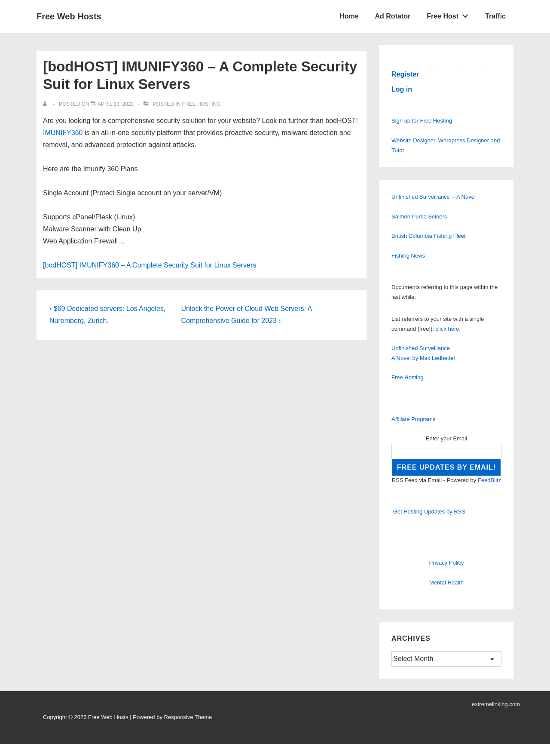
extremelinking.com (496, 704)
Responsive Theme (188, 717)
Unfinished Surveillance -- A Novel (433, 197)
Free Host (450, 14)
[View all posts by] (46, 104)
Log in (401, 89)
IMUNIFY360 (62, 132)
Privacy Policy (446, 563)
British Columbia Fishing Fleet (428, 236)
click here (447, 329)
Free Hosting (201, 104)
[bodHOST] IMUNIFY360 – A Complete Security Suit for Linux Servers (149, 265)
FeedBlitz (489, 480)
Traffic (495, 16)
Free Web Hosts (69, 16)
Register (405, 74)
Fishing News (408, 255)
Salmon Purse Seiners (419, 216)
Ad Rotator (393, 16)
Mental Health (446, 582)
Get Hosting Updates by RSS (429, 511)
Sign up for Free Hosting (421, 120)
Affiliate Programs (413, 419)
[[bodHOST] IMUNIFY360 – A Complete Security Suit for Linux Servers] (116, 104)
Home (348, 16)
